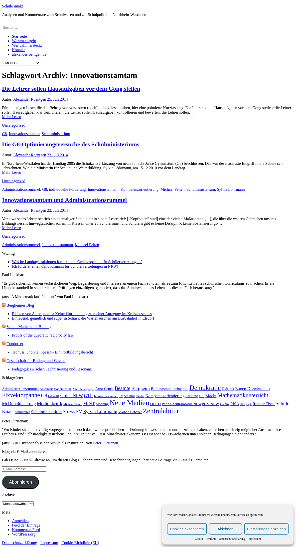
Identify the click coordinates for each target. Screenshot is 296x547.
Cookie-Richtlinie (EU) (80, 543)
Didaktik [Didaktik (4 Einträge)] (228, 389)
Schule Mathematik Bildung (28, 327)
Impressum (254, 539)
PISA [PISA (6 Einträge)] (234, 403)
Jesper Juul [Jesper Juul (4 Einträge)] (127, 396)
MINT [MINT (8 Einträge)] (89, 403)
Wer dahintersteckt (27, 45)
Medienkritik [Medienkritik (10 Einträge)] (49, 403)
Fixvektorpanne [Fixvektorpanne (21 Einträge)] (21, 395)
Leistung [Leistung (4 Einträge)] (191, 396)
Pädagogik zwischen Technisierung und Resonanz (52, 369)
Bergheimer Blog (20, 305)
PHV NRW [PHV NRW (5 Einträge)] (210, 404)
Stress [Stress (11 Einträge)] (69, 411)
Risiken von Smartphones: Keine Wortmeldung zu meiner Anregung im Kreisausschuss (82, 314)
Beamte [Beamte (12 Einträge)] (122, 388)
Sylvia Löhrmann (231, 189)
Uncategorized (13, 125)
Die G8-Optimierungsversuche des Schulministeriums (70, 144)
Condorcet (14, 344)
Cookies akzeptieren (187, 529)
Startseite (19, 36)
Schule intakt (12, 6)
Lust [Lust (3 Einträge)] (201, 396)
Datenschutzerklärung (232, 539)
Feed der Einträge (26, 525)
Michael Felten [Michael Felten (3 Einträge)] (72, 404)
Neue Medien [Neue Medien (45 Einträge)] (129, 403)
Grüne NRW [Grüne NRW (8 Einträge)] (71, 395)
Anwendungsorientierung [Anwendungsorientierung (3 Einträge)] (56, 389)
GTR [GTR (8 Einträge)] (88, 395)
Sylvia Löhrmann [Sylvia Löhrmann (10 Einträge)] (100, 411)
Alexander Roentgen (29, 99)
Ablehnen (225, 529)
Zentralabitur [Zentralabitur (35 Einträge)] (161, 411)
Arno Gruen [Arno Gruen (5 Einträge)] (104, 388)
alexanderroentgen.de (29, 54)
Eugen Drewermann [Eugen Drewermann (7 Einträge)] (252, 388)
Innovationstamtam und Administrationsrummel (64, 200)
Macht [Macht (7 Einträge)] (210, 395)
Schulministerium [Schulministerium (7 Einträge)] (46, 411)
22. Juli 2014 (57, 210)
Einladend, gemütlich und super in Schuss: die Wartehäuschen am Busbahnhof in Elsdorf (83, 318)
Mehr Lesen (11, 117)
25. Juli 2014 (57, 99)
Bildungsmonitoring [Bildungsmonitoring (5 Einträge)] (166, 388)
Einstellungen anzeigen (266, 529)
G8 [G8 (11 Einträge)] (44, 395)
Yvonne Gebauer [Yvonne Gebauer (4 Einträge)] (130, 412)
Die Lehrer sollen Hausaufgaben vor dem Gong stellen (71, 88)
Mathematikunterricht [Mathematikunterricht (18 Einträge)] (242, 395)
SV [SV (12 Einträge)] (79, 411)
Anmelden (20, 521)
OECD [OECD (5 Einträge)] (155, 404)
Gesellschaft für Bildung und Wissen (35, 361)
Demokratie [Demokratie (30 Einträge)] (205, 387)
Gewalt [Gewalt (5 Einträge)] (53, 396)
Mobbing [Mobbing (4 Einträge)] (102, 404)
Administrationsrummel (21, 189)
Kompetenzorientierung (139, 189)
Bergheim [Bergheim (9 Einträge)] (140, 388)
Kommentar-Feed (26, 530)
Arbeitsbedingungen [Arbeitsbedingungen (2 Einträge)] (83, 389)
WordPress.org (23, 534)
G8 (4, 134)
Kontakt (18, 50)
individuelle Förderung (67, 189)
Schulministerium (56, 134)
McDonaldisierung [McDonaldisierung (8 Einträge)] (19, 403)
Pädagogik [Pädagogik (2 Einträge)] (246, 404)
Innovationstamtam (24, 134)
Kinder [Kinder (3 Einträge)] (140, 396)
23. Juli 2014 (57, 155)
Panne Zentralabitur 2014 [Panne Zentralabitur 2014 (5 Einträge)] (181, 404)
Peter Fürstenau (105, 443)
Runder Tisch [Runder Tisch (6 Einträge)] (264, 403)
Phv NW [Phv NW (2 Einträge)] (224, 404)
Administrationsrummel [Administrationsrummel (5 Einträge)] (20, 388)
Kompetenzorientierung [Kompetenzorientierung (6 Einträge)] (165, 395)
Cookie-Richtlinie (205, 539)
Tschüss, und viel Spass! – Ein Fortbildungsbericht (52, 352)
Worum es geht (24, 41)
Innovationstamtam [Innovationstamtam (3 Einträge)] (106, 396)
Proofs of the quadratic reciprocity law (43, 335)
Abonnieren (20, 482)
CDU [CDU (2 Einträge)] (185, 389)
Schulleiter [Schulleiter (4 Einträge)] (22, 412)
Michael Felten (172, 189)
